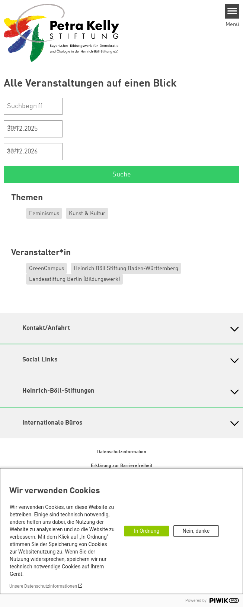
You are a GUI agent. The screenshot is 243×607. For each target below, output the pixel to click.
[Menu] (232, 11)
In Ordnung (146, 531)
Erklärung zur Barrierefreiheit (121, 466)
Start (13, 127)
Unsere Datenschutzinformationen (43, 586)
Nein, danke (196, 531)
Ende (13, 150)
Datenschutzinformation (121, 452)
